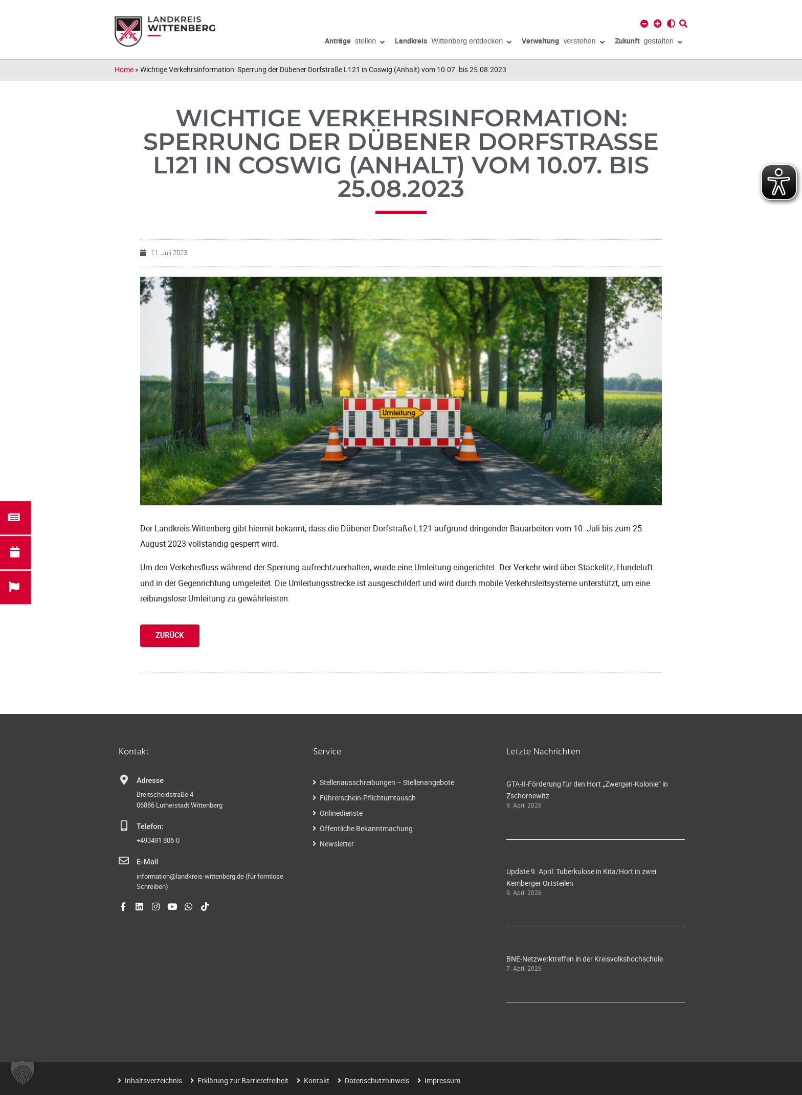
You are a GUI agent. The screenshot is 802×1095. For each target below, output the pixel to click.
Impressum (442, 1080)
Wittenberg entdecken (453, 42)
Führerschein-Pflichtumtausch (368, 797)
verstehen (563, 42)
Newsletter (337, 843)
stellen (355, 42)
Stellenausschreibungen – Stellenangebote (387, 782)
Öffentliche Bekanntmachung (366, 828)
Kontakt (316, 1080)
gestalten (648, 42)
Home (124, 69)
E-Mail (147, 861)
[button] (22, 1072)
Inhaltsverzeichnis (153, 1080)
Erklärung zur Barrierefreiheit (242, 1080)
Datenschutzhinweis (377, 1080)
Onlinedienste (341, 813)
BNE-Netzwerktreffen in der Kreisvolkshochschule (584, 959)
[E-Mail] (124, 861)
